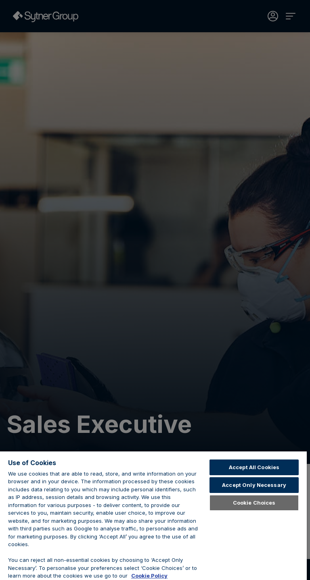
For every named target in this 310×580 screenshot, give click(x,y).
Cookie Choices (254, 502)
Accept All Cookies (254, 467)
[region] (153, 515)
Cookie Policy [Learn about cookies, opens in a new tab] (149, 575)
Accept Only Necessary (254, 485)
